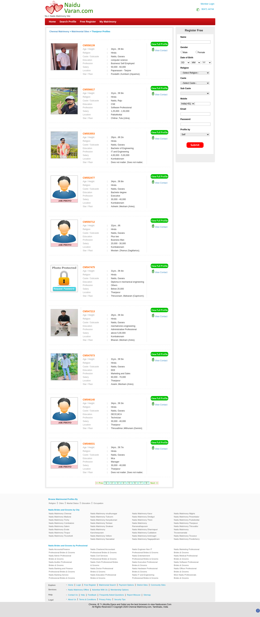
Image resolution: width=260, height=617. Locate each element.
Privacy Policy (105, 599)
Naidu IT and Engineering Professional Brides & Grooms (145, 576)
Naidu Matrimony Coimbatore (61, 523)
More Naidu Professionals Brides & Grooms (185, 576)
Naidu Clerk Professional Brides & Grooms (104, 563)
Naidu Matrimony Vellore (101, 536)
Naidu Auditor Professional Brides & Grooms (60, 563)
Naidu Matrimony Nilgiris (184, 513)
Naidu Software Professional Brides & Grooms (186, 563)
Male (185, 52)
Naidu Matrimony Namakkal (102, 539)
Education (86, 503)
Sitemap (146, 595)
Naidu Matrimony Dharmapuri (145, 529)
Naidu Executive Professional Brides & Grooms (145, 563)
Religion (52, 503)
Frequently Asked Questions (111, 595)
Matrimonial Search (107, 585)
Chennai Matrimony (59, 31)
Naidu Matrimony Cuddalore (144, 533)
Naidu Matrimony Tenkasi (101, 523)
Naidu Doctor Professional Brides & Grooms (102, 570)
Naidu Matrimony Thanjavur (186, 523)
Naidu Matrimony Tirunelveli (61, 536)
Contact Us (73, 595)
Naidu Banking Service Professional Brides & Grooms (62, 576)
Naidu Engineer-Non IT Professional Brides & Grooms (145, 551)
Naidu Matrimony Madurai (60, 517)
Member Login (207, 4)
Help (83, 595)
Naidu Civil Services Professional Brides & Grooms (104, 557)
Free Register (88, 21)
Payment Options (126, 585)
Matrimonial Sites (80, 31)
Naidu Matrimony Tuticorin (102, 517)
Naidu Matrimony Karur (142, 513)
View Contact (159, 50)
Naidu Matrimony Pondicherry (187, 539)
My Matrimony (108, 21)
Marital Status (73, 503)
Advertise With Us (99, 590)
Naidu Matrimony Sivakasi (102, 526)
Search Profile (67, 21)
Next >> (154, 483)
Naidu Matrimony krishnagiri (144, 536)
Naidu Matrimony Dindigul (143, 517)
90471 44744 (207, 9)
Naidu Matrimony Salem (59, 526)
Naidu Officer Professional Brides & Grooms (185, 570)
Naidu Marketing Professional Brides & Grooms (186, 551)
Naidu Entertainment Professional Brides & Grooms (145, 557)
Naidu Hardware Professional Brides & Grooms (145, 570)
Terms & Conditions (87, 599)
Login (78, 585)
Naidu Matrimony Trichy (59, 520)
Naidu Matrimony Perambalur (186, 517)
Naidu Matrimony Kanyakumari (104, 520)
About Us (72, 599)
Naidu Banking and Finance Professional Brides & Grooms (62, 570)
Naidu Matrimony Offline (78, 590)
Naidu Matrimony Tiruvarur (185, 536)
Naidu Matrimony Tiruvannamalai (181, 531)
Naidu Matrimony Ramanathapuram (140, 524)
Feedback (92, 595)
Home (52, 21)
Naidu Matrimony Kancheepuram (98, 531)
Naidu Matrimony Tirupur (59, 533)
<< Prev (99, 483)
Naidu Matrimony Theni (142, 520)
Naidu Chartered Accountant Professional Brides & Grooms (104, 551)
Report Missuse (133, 595)
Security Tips (119, 599)
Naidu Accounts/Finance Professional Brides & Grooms (62, 551)
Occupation (98, 503)
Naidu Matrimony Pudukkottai (186, 520)
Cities (61, 503)
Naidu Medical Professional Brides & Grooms (186, 557)
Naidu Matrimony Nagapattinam (146, 539)
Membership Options (120, 590)
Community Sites (158, 585)
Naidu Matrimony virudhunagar (104, 513)
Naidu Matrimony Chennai (60, 513)
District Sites (142, 585)
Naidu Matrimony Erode (59, 529)
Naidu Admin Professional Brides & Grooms (60, 557)
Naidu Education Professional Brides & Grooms (103, 576)
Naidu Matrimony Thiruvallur (186, 526)
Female (201, 52)
